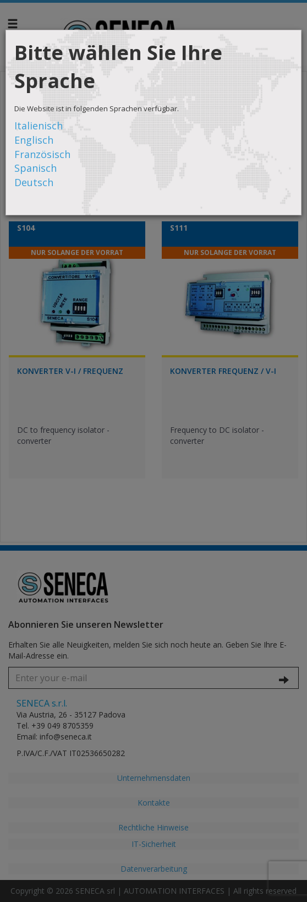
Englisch (33, 139)
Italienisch (38, 125)
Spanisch (35, 168)
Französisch (42, 154)
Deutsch (33, 182)
